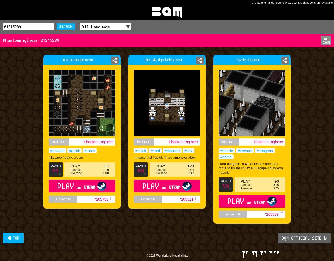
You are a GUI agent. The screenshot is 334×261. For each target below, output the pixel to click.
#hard (155, 151)
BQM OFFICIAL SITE (304, 238)
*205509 (274, 214)
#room (90, 151)
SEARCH (66, 26)
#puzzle (226, 151)
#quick (74, 151)
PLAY (82, 186)
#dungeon (265, 151)
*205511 (189, 199)
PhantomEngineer (98, 142)
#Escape (57, 151)
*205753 (104, 199)
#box (188, 151)
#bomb (226, 157)
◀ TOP (13, 238)
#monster (172, 151)
